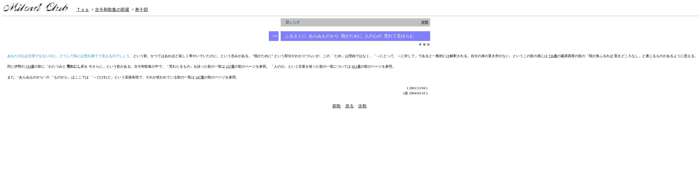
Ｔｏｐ (82, 9)
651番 (356, 66)
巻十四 (141, 9)
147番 (199, 77)
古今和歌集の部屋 (112, 9)
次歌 (362, 106)
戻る (349, 106)
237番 (230, 66)
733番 (30, 66)
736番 (552, 56)
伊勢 (424, 22)
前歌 (336, 106)
